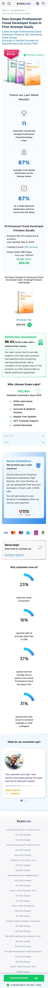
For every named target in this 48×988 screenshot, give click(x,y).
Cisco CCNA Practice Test (23, 891)
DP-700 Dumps (23, 865)
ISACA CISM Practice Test (23, 967)
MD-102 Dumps (23, 941)
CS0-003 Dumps (23, 946)
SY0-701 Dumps (23, 835)
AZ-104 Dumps (23, 840)
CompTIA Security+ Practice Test (23, 830)
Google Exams (17, 10)
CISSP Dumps (23, 972)
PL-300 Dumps (23, 916)
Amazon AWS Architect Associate (23, 921)
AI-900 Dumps (23, 870)
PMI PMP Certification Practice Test (23, 936)
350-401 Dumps (23, 931)
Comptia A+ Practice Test (23, 860)
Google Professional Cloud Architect (22, 951)
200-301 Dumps (23, 850)
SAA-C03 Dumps (23, 855)
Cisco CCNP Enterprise (23, 906)
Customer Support (14, 555)
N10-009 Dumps (23, 911)
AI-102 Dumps (23, 901)
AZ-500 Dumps (23, 962)
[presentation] (5, 302)
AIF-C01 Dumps (23, 896)
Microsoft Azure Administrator (23, 875)
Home (4, 10)
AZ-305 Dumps (23, 885)
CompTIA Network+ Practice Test (23, 845)
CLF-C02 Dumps (23, 957)
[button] (21, 800)
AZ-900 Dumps (23, 926)
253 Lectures (31, 247)
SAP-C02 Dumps (23, 880)
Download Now (24, 978)
